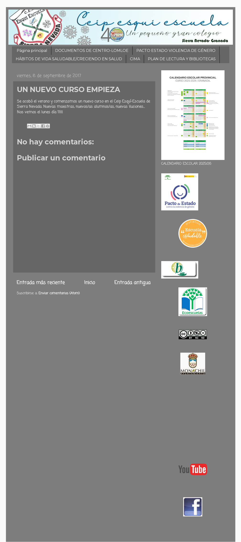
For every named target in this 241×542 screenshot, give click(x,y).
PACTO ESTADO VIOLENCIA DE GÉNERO (175, 50)
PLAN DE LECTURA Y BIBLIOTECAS (182, 59)
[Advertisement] (193, 418)
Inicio (89, 282)
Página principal (32, 50)
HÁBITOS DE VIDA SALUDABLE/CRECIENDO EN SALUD (69, 59)
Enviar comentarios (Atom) (59, 293)
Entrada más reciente (41, 282)
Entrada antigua (132, 282)
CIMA (135, 59)
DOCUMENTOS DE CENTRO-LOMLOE (92, 50)
